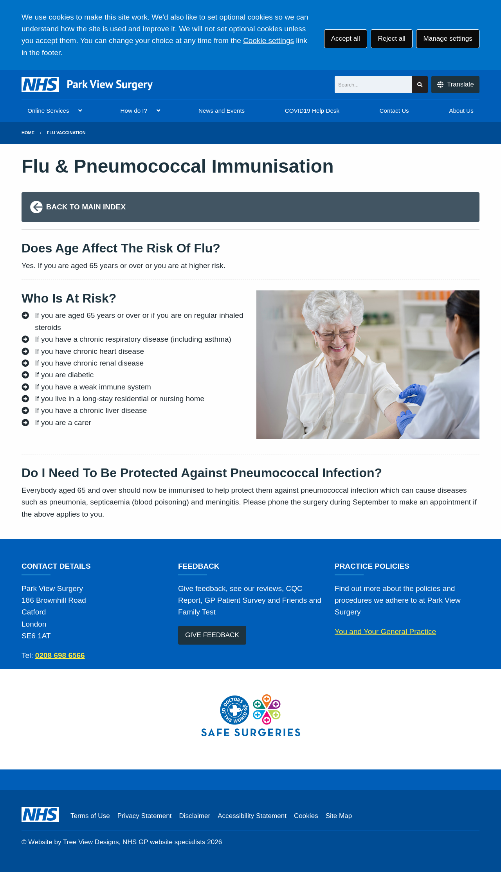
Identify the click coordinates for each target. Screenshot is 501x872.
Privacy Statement (144, 816)
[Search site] (420, 85)
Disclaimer (194, 816)
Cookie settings (268, 40)
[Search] (373, 85)
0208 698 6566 (60, 655)
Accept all (345, 38)
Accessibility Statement (252, 816)
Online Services (48, 110)
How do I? (134, 110)
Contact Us (394, 110)
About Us (461, 110)
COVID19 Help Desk (312, 110)
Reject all (391, 38)
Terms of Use (90, 816)
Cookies (306, 816)
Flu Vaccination (66, 132)
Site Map (339, 816)
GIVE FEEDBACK (212, 635)
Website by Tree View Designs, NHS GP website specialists (116, 842)
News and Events (221, 110)
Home (28, 132)
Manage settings (447, 38)
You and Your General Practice (385, 631)
